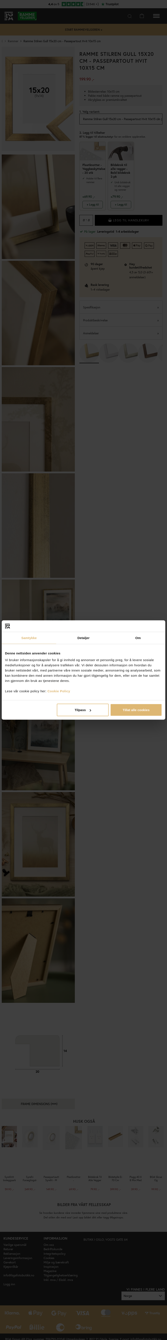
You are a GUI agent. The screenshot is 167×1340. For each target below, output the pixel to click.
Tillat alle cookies (136, 710)
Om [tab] (138, 637)
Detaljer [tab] (83, 637)
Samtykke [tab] (29, 637)
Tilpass (83, 710)
